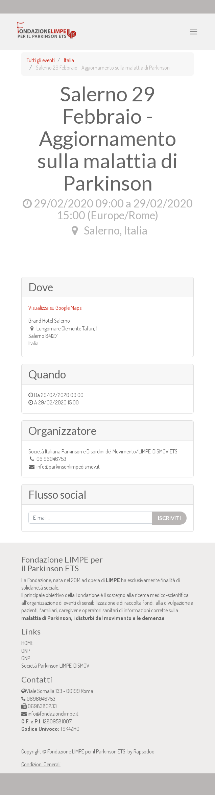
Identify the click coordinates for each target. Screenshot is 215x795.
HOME (27, 643)
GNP (25, 658)
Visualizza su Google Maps (54, 307)
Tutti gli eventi (41, 60)
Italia (69, 60)
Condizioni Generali (41, 764)
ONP (25, 650)
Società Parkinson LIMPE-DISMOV (55, 665)
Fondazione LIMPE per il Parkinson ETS (86, 751)
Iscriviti (169, 518)
